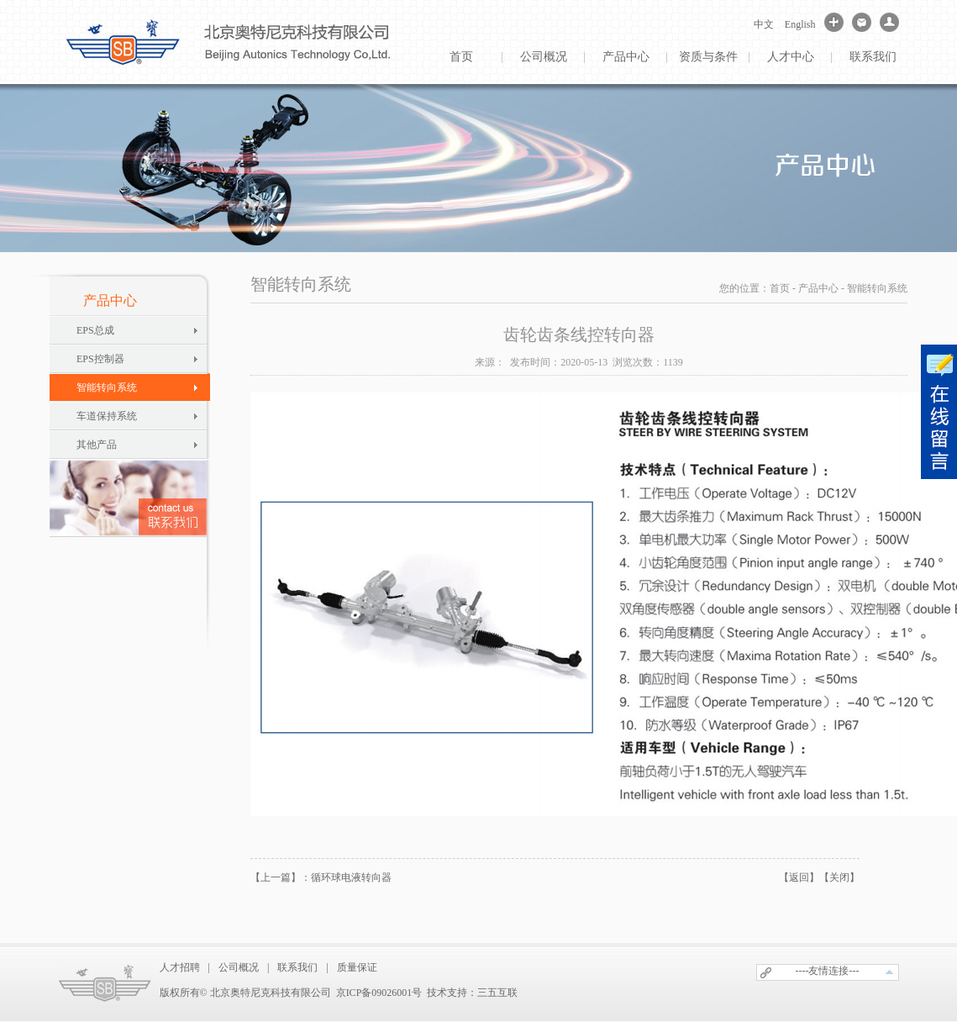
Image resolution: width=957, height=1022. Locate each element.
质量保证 (357, 967)
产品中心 (625, 56)
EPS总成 (95, 330)
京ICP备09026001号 (379, 992)
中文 (764, 24)
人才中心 (790, 56)
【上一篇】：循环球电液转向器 (321, 877)
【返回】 (799, 877)
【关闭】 (839, 877)
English (800, 24)
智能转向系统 (106, 387)
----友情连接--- (828, 971)
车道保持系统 (106, 416)
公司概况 (543, 56)
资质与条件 (708, 56)
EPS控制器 (100, 359)
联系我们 (873, 56)
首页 (461, 56)
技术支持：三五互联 (472, 992)
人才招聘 (180, 967)
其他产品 (96, 444)
